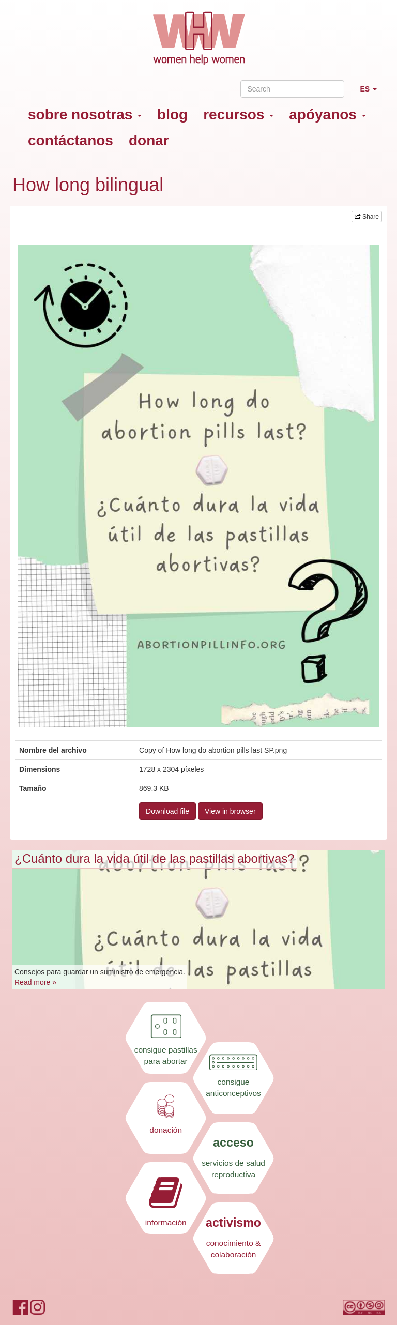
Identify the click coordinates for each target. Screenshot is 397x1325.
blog (172, 114)
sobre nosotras (85, 114)
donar (149, 140)
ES (372, 93)
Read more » (35, 982)
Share (367, 216)
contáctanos (70, 140)
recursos (238, 114)
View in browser (230, 811)
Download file (167, 811)
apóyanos (327, 114)
